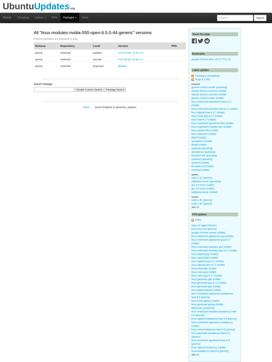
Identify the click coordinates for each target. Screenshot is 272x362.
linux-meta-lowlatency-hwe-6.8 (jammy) (213, 329)
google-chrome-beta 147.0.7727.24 (211, 59)
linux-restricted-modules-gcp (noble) (211, 246)
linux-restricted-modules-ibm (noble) (211, 126)
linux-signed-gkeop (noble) (206, 290)
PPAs (55, 17)
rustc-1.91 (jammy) (201, 177)
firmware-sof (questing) (204, 155)
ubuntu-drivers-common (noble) (208, 90)
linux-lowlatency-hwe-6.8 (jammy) (210, 351)
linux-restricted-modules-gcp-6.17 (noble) (214, 250)
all (197, 207)
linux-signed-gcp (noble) (204, 254)
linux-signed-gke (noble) (204, 257)
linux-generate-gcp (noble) (206, 286)
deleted (122, 66)
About (86, 107)
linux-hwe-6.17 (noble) (203, 119)
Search (260, 18)
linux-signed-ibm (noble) (204, 130)
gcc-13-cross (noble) (202, 185)
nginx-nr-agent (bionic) (204, 225)
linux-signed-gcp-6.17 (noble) (207, 261)
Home (7, 17)
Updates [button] (40, 17)
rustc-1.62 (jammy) (201, 203)
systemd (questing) (202, 148)
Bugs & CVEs (202, 79)
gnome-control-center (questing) (209, 87)
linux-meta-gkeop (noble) (205, 300)
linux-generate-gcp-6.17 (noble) (208, 282)
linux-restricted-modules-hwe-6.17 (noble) (214, 108)
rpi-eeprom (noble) (201, 141)
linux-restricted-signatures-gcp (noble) (212, 236)
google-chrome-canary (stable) (208, 232)
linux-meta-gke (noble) (203, 268)
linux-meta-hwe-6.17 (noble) (207, 116)
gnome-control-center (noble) (207, 98)
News (85, 17)
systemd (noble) (200, 162)
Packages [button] (70, 17)
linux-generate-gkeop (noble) (207, 304)
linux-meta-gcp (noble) (203, 272)
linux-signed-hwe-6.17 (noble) (207, 112)
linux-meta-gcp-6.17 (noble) (206, 275)
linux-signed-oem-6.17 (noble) (208, 264)
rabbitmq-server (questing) (206, 181)
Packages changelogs (207, 75)
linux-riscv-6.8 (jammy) (204, 229)
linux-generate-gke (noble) (206, 279)
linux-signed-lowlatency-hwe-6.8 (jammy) (214, 318)
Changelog (23, 17)
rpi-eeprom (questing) (203, 151)
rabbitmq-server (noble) (204, 192)
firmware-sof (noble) (202, 166)
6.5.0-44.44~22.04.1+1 (131, 52)
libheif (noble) (199, 137)
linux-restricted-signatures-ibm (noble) (212, 123)
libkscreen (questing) (203, 308)
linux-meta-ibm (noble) (203, 134)
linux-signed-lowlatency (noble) (208, 347)
